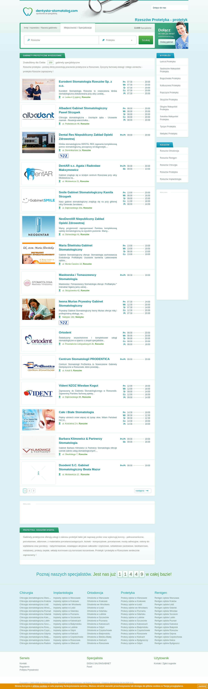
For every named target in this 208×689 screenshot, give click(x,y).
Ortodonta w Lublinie (96, 614)
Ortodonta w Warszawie (98, 598)
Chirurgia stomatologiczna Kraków (35, 601)
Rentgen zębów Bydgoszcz (167, 643)
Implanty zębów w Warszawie (66, 598)
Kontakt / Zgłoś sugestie (165, 663)
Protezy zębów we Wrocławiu (134, 608)
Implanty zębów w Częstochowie (68, 637)
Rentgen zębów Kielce (165, 640)
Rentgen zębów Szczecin (166, 614)
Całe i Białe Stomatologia (76, 412)
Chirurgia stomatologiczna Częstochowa (38, 630)
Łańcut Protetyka (167, 61)
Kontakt (23, 663)
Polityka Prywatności (29, 670)
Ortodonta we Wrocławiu (98, 604)
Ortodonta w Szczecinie (98, 617)
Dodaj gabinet (166, 42)
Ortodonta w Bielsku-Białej (99, 637)
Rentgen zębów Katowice (166, 624)
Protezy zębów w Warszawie (134, 598)
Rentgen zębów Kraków (165, 601)
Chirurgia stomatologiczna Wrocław (36, 608)
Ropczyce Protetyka (169, 92)
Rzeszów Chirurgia (168, 165)
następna (140, 491)
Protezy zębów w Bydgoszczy (134, 640)
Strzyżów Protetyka (169, 99)
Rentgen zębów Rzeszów (166, 630)
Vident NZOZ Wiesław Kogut (78, 385)
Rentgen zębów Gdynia (165, 633)
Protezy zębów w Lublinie (132, 617)
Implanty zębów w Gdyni (64, 630)
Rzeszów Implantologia (170, 179)
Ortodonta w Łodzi (95, 608)
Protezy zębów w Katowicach (134, 624)
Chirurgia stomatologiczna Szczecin (36, 624)
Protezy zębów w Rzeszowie (134, 633)
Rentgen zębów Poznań (165, 621)
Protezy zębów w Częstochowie (135, 630)
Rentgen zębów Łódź (164, 604)
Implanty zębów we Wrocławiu (67, 604)
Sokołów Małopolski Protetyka (169, 118)
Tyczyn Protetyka (168, 126)
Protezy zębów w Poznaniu (133, 611)
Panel (89, 667)
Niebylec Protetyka (168, 133)
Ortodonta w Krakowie (97, 601)
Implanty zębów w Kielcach (65, 633)
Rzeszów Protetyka (169, 172)
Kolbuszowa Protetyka (170, 85)
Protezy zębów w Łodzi (131, 604)
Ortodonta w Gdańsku (97, 611)
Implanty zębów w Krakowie (66, 601)
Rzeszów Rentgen (168, 158)
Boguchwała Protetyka (170, 78)
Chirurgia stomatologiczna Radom (35, 643)
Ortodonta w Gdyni (95, 627)
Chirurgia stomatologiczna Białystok (36, 637)
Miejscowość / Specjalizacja (77, 27)
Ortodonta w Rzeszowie (98, 643)
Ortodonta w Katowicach (98, 624)
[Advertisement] (172, 246)
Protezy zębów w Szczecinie (134, 621)
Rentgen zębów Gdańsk (166, 608)
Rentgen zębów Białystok (166, 627)
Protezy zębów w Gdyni (131, 643)
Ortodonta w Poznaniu (97, 621)
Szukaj (146, 40)
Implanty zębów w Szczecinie (66, 617)
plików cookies (40, 686)
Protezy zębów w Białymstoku (134, 627)
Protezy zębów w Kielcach (133, 637)
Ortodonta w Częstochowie (99, 630)
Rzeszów (86, 97)
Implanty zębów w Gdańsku (66, 611)
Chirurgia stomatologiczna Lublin (35, 621)
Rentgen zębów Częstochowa (168, 637)
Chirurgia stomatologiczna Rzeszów (36, 627)
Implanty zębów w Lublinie (65, 627)
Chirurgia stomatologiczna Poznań (35, 611)
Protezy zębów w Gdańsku (133, 614)
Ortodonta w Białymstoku (98, 633)
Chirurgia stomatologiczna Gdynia (35, 633)
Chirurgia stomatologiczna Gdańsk (35, 614)
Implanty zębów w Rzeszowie (66, 640)
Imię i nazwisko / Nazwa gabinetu (40, 27)
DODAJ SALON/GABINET (99, 663)
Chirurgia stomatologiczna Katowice (36, 617)
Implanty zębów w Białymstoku (67, 624)
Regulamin (24, 667)
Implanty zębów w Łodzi (64, 608)
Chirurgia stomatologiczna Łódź (34, 604)
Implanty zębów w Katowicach (67, 621)
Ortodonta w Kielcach (97, 640)
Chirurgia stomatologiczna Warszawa (37, 598)
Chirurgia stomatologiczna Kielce (35, 640)
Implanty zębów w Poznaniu (66, 614)
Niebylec (79, 317)
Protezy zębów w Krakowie (133, 601)
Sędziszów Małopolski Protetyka (170, 70)
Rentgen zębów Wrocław (166, 611)
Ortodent (65, 332)
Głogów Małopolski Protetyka (168, 108)
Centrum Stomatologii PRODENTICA (84, 359)
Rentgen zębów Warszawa (167, 598)
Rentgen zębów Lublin (165, 617)
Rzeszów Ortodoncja (169, 151)
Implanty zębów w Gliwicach (66, 643)
